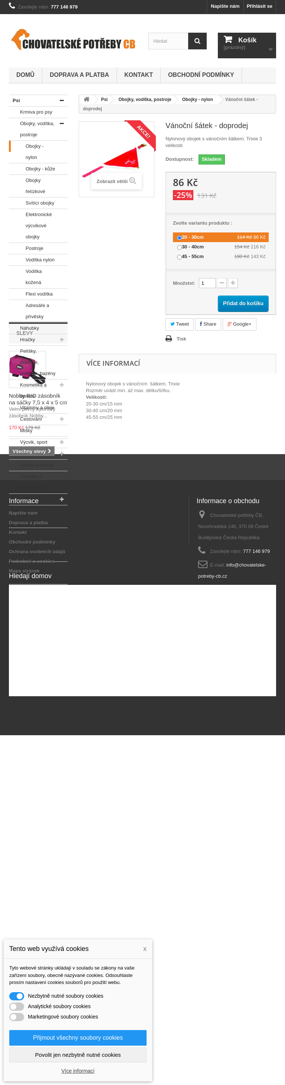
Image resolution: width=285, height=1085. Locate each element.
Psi (14, 100)
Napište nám (225, 6)
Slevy (24, 618)
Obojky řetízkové (27, 184)
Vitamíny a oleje (31, 407)
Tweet (179, 324)
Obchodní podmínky (201, 75)
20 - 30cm (193, 237)
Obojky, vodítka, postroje (31, 127)
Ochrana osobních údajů (37, 868)
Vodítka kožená (25, 275)
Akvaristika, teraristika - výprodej (24, 543)
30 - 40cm (193, 247)
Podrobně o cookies (32, 878)
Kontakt (138, 75)
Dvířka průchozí (31, 465)
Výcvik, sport (28, 442)
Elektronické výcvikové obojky (30, 224)
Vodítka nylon (32, 259)
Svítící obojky (31, 203)
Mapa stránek (24, 888)
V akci (18, 590)
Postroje (26, 248)
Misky (20, 430)
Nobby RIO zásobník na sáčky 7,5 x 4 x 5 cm (38, 684)
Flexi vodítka (31, 294)
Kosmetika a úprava (28, 389)
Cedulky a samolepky (26, 481)
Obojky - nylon (26, 150)
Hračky (22, 339)
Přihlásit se (259, 6)
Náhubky (24, 328)
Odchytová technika (23, 571)
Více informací (77, 1071)
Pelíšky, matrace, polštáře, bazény (32, 361)
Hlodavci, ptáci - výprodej (29, 515)
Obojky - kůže (32, 169)
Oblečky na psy (31, 453)
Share (208, 324)
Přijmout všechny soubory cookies (78, 1038)
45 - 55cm (193, 256)
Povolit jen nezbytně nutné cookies (78, 1055)
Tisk (181, 339)
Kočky (18, 499)
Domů (25, 75)
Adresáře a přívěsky (29, 309)
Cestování (25, 419)
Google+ (239, 324)
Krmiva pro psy (30, 112)
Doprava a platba (79, 75)
